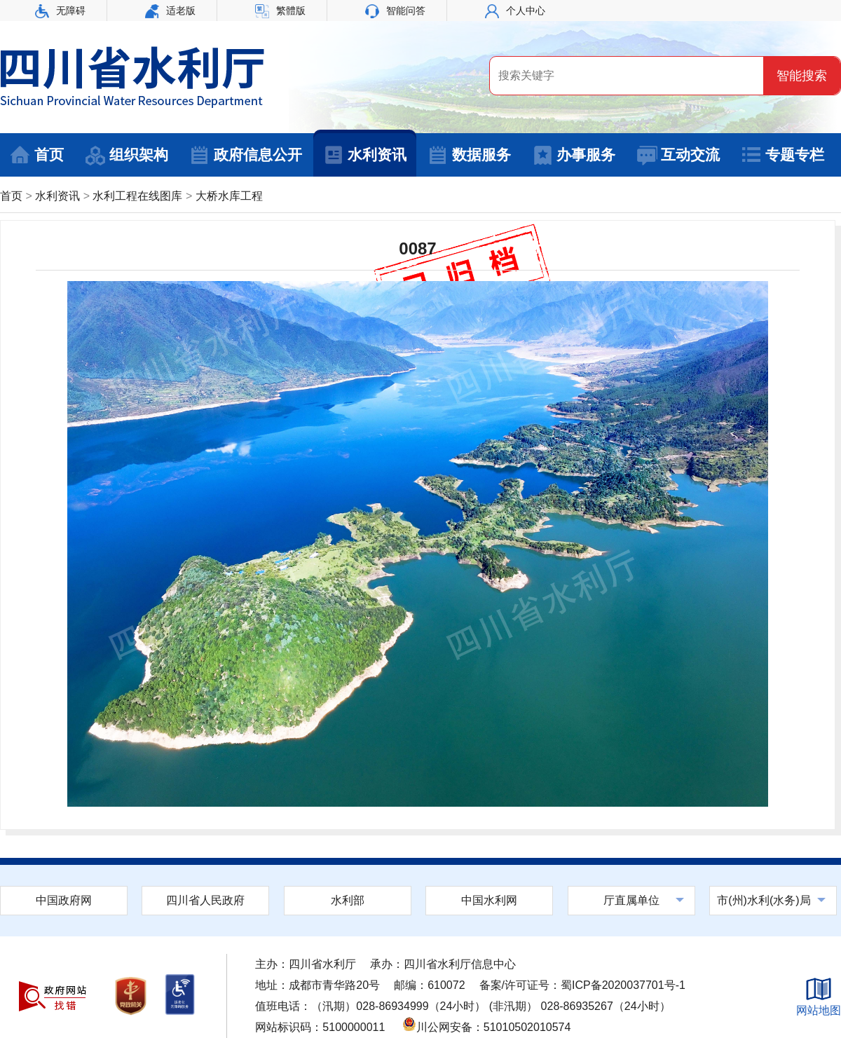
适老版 (170, 10)
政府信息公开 (245, 155)
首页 (37, 155)
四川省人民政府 (205, 900)
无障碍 (60, 10)
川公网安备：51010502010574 (486, 1027)
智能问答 (395, 10)
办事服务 (573, 155)
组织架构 (126, 155)
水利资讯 (364, 155)
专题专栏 (782, 155)
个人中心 (515, 10)
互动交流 (678, 155)
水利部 (347, 900)
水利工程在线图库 (137, 196)
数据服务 (469, 155)
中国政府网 (64, 900)
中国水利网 (489, 900)
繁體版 (280, 10)
